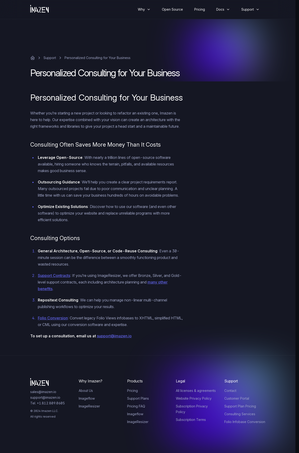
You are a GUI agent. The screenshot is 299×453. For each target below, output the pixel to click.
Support (49, 58)
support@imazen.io (114, 336)
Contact (230, 391)
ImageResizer (89, 406)
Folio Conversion (53, 318)
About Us (86, 391)
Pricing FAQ (136, 406)
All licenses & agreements (196, 391)
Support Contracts (54, 275)
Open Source (172, 9)
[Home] (43, 9)
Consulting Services (239, 414)
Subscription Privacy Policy (192, 409)
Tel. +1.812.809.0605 (47, 403)
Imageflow (87, 398)
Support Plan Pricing (240, 406)
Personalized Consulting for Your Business (97, 58)
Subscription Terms (191, 420)
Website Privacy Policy (194, 398)
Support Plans (138, 398)
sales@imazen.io (43, 392)
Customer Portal (236, 398)
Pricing (199, 9)
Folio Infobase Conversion (244, 422)
